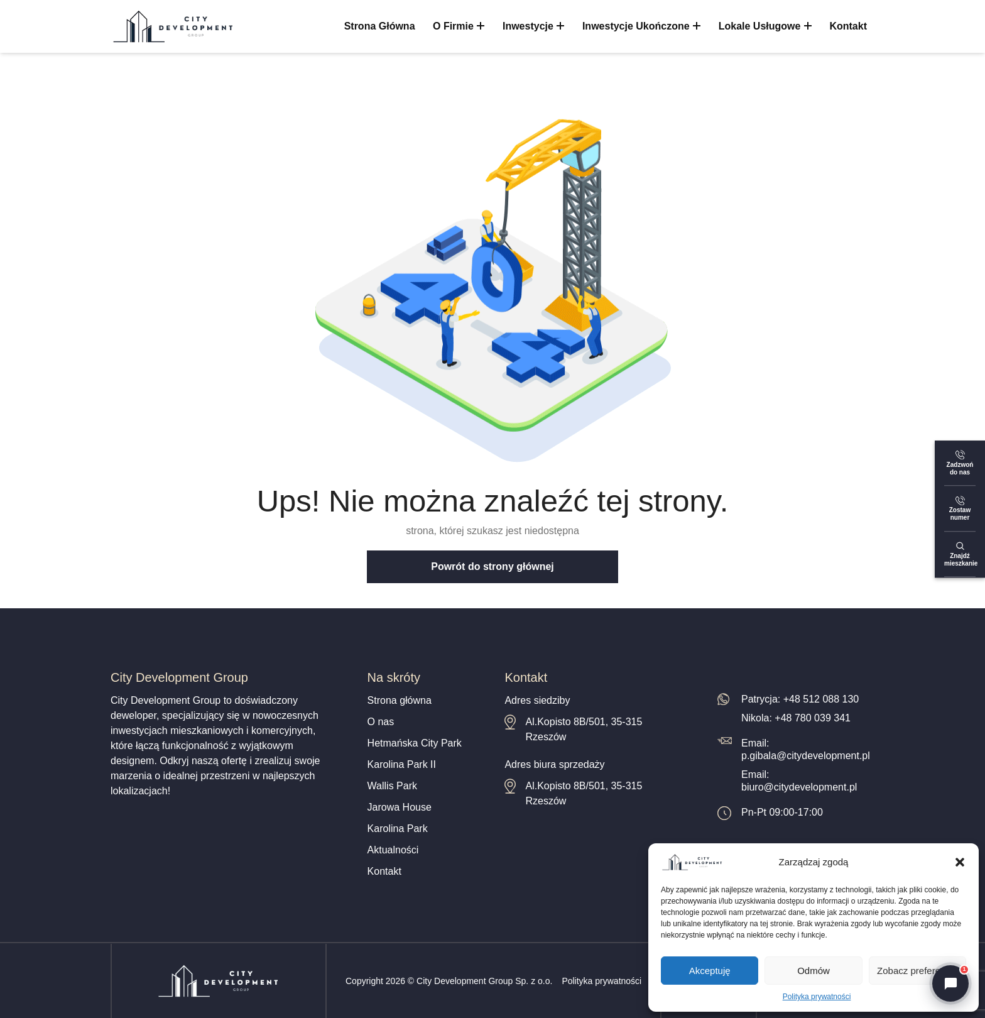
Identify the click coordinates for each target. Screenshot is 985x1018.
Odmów (813, 970)
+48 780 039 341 (813, 718)
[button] (960, 862)
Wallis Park (392, 785)
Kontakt (848, 26)
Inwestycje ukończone (641, 26)
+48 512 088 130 (821, 699)
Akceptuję (710, 970)
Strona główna (379, 26)
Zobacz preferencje (917, 970)
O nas (381, 721)
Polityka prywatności (817, 996)
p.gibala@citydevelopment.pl (805, 755)
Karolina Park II (401, 764)
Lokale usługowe (765, 26)
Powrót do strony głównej (492, 566)
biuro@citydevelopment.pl (799, 787)
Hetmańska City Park (414, 743)
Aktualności (393, 850)
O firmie (459, 26)
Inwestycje (534, 26)
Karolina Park (397, 828)
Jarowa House (399, 807)
